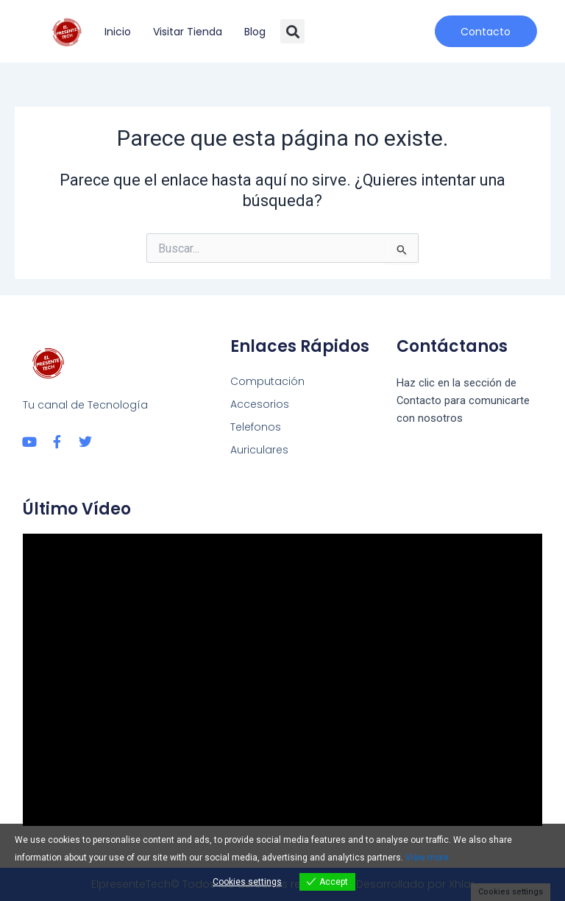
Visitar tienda (187, 31)
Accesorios (259, 404)
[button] (292, 31)
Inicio (117, 31)
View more (427, 857)
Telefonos (255, 427)
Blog (255, 31)
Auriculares (259, 449)
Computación (267, 381)
